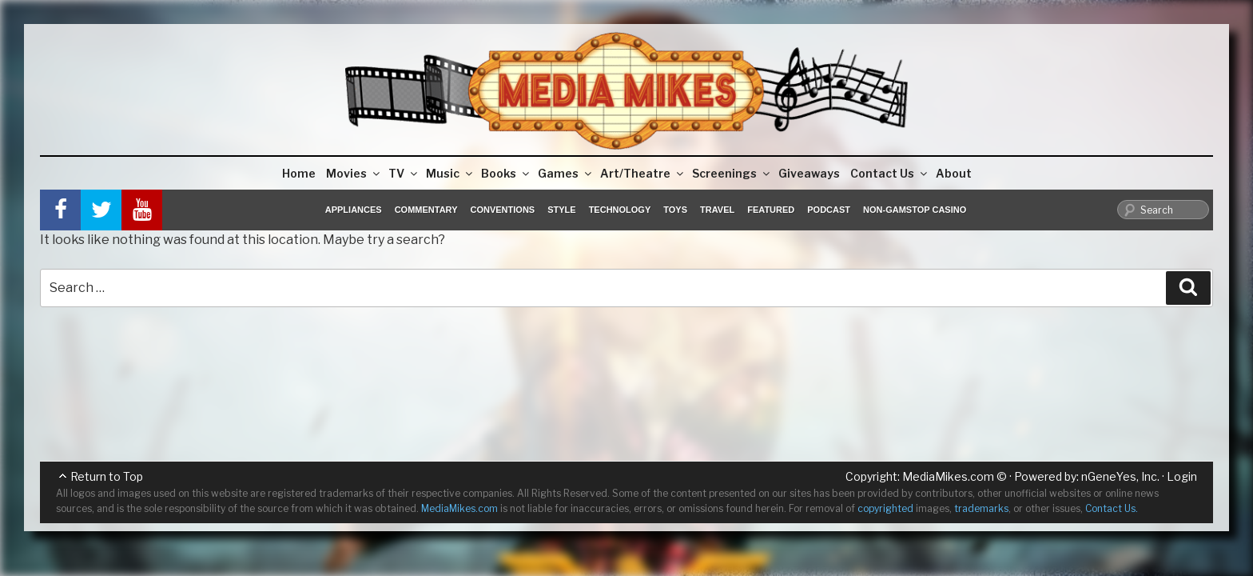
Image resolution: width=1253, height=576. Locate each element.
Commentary (426, 209)
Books (506, 173)
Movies (354, 173)
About (954, 173)
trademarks (981, 508)
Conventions (502, 209)
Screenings (732, 173)
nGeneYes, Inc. (1120, 476)
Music (450, 173)
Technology (620, 209)
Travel (717, 209)
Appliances (353, 209)
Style (561, 209)
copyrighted (885, 508)
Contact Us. (1111, 508)
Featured (770, 209)
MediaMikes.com (948, 476)
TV (404, 173)
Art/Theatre (643, 173)
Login (1182, 476)
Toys (675, 209)
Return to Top (106, 476)
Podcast (828, 209)
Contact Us (889, 173)
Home (299, 173)
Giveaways (809, 173)
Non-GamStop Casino (914, 209)
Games (566, 173)
